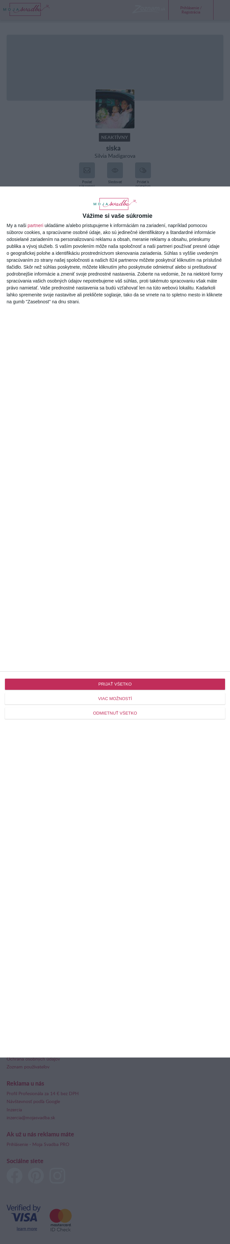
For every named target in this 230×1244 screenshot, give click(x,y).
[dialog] (115, 621)
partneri (35, 225)
